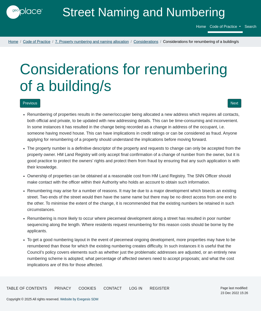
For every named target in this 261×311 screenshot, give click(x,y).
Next (234, 103)
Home (201, 27)
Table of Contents (26, 288)
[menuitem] (225, 27)
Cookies (87, 288)
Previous (30, 103)
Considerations (146, 42)
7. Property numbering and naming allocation (92, 42)
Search (250, 27)
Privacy (62, 288)
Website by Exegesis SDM (79, 299)
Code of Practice (224, 27)
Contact (113, 288)
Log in (135, 288)
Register (160, 288)
